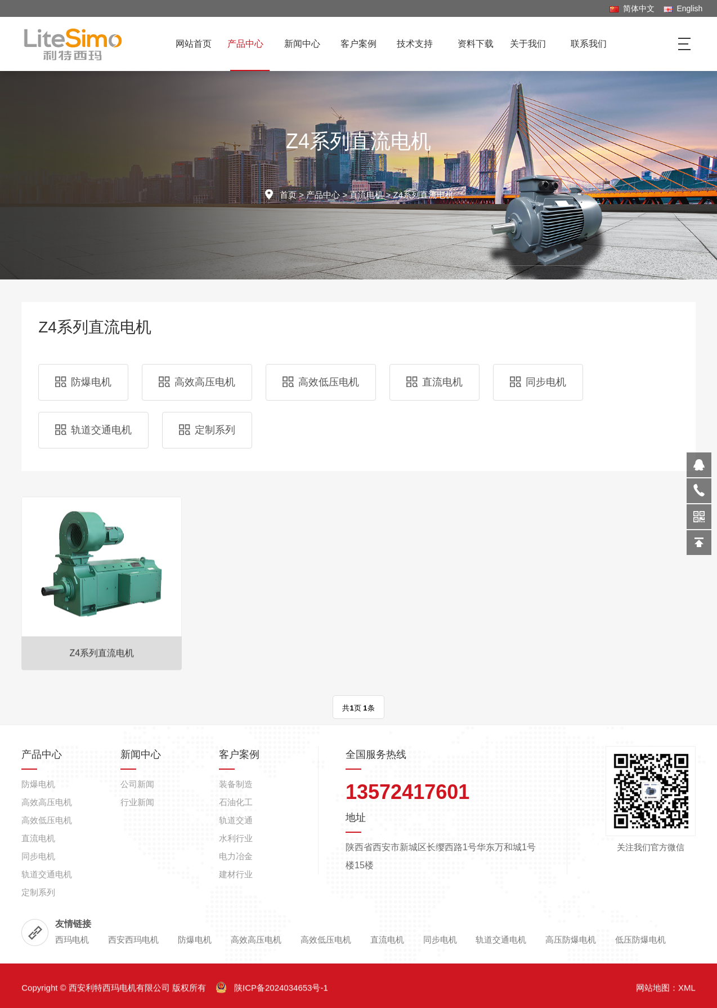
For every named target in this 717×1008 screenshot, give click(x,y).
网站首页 (194, 43)
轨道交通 (236, 992)
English (683, 8)
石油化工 (236, 974)
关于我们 (532, 43)
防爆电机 (83, 382)
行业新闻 (137, 974)
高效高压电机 (197, 382)
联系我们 (589, 43)
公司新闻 (137, 956)
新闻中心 (306, 43)
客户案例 (362, 43)
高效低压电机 (321, 382)
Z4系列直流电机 (423, 194)
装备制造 (236, 956)
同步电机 (538, 382)
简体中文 (632, 8)
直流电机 (366, 194)
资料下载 (476, 43)
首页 (288, 194)
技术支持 (419, 43)
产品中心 (249, 43)
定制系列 (207, 430)
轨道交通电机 (93, 430)
